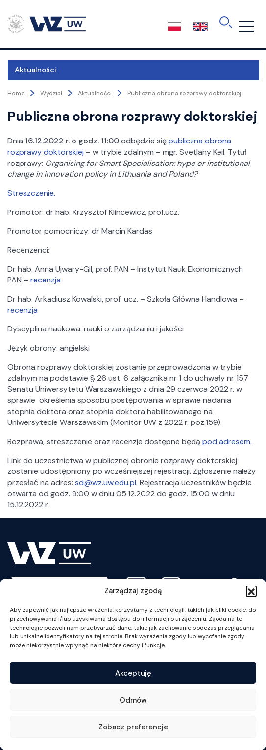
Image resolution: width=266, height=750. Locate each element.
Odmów (133, 700)
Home (15, 93)
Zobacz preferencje (133, 727)
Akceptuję (133, 673)
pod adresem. (227, 441)
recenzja (45, 280)
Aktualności (35, 70)
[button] (251, 591)
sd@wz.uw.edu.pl (105, 482)
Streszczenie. (31, 193)
